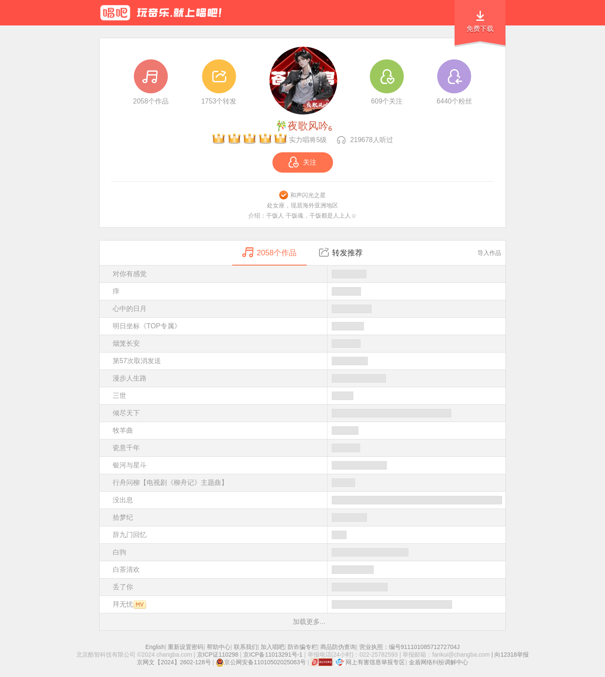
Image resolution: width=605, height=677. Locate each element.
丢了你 (309, 587)
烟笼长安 (309, 343)
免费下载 (480, 28)
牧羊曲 (309, 430)
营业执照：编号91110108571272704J (409, 646)
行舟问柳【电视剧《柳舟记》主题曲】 (309, 482)
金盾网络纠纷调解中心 (438, 662)
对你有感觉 (309, 274)
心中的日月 (309, 308)
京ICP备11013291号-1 (272, 654)
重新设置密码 (185, 646)
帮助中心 (218, 646)
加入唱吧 (272, 646)
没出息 (309, 500)
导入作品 (489, 252)
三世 (309, 395)
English (155, 646)
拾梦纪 (309, 517)
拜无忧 (309, 604)
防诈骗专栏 (302, 646)
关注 (302, 162)
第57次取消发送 (309, 360)
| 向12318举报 (509, 654)
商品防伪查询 (338, 646)
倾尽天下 (309, 413)
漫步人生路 (309, 378)
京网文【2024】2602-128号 (174, 662)
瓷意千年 (309, 447)
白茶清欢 (309, 569)
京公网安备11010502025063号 (261, 662)
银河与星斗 (309, 465)
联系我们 (246, 646)
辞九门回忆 (309, 534)
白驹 (309, 552)
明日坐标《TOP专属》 (309, 326)
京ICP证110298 (218, 654)
